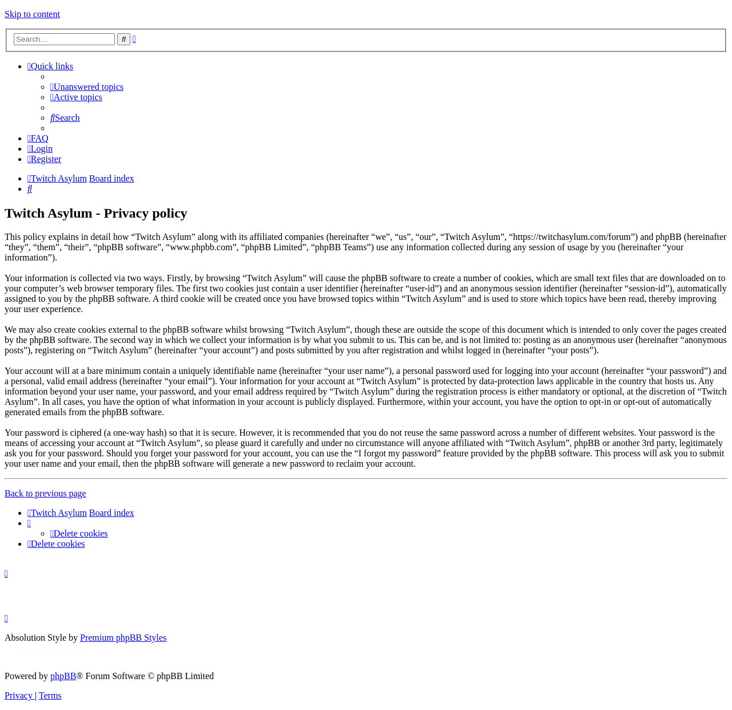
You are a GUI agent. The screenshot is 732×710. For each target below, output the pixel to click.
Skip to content (32, 14)
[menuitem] (87, 87)
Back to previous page (45, 493)
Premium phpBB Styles (123, 637)
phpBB (63, 676)
